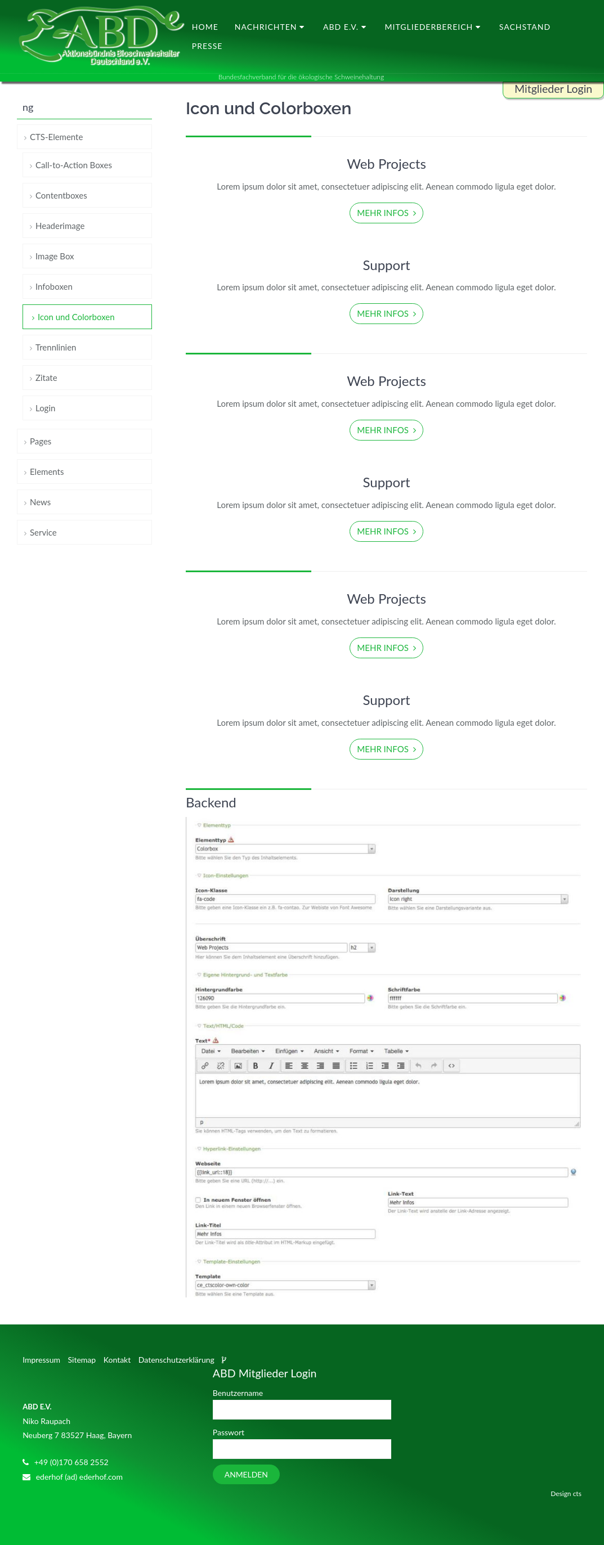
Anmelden (246, 1475)
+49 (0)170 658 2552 (71, 1462)
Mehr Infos (383, 213)
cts (577, 1493)
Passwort (228, 1432)
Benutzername (238, 1393)
